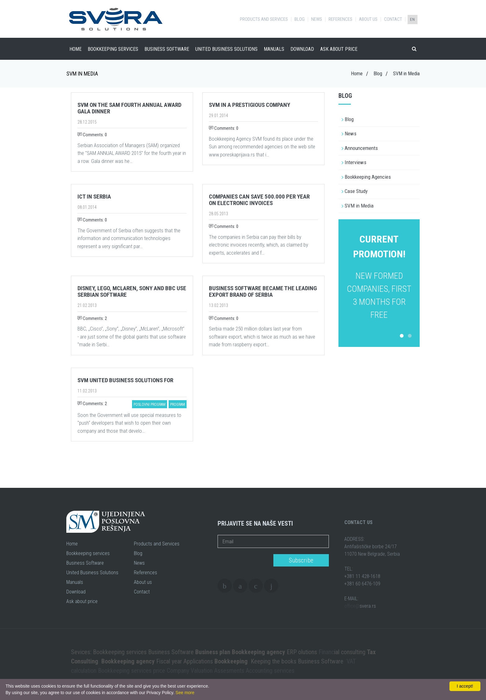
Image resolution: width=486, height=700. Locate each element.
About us (368, 19)
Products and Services (264, 19)
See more (184, 692)
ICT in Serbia (94, 196)
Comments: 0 (92, 135)
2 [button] (410, 336)
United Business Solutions (226, 49)
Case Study (356, 191)
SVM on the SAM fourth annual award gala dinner (129, 108)
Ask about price (338, 49)
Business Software (166, 49)
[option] (379, 277)
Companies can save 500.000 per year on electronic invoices (259, 200)
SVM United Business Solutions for (125, 380)
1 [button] (402, 336)
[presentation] (243, 560)
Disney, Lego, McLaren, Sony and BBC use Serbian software (131, 291)
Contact (393, 19)
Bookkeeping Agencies (368, 177)
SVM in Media (359, 206)
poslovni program (150, 404)
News (316, 19)
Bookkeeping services (113, 49)
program (177, 404)
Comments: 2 (92, 318)
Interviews (355, 162)
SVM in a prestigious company (249, 104)
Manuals (274, 49)
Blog (299, 19)
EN (412, 19)
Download (302, 49)
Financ (326, 652)
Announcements (361, 148)
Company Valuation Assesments (205, 670)
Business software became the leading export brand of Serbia (263, 291)
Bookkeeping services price (131, 670)
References (340, 19)
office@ (352, 606)
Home (75, 49)
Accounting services (270, 670)
